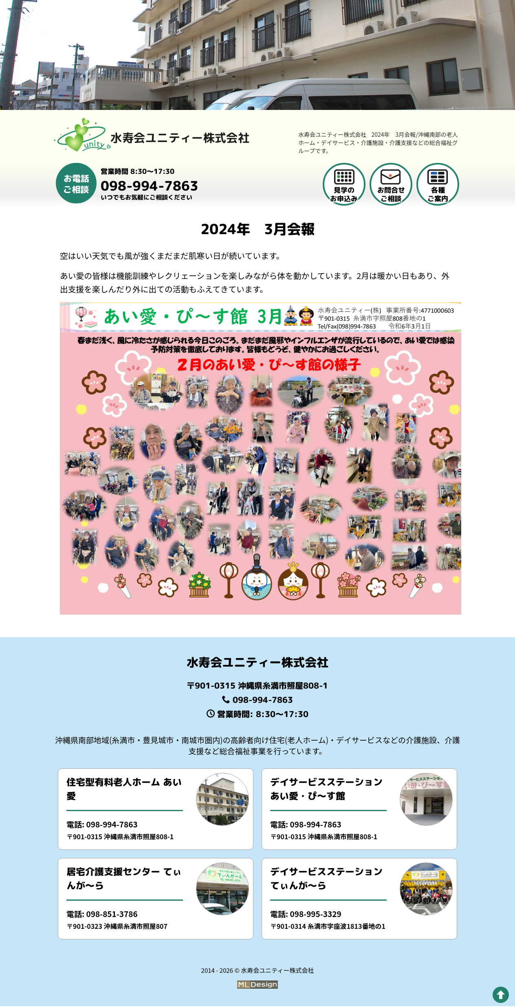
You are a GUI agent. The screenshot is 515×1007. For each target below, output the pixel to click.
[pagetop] (501, 995)
